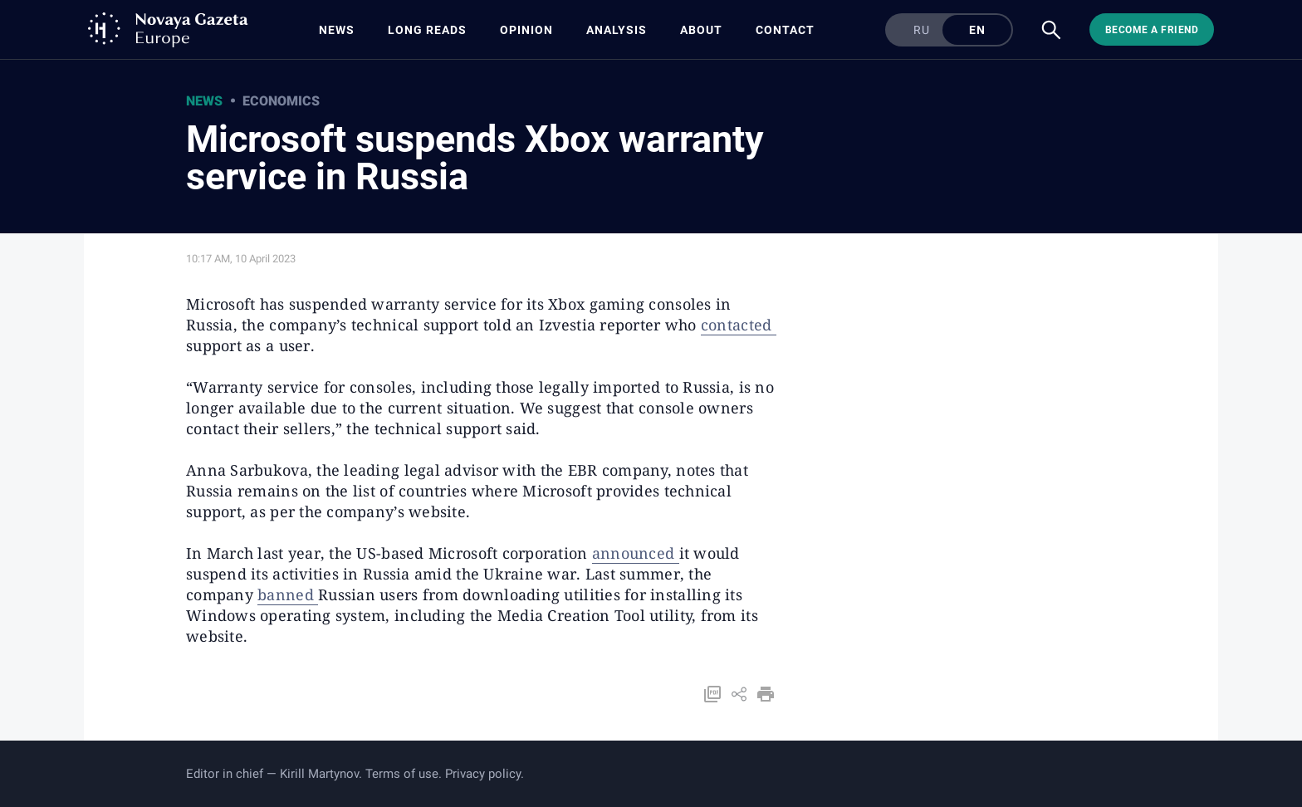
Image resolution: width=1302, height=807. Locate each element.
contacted (738, 325)
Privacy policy (483, 773)
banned (287, 594)
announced (635, 553)
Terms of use (401, 773)
